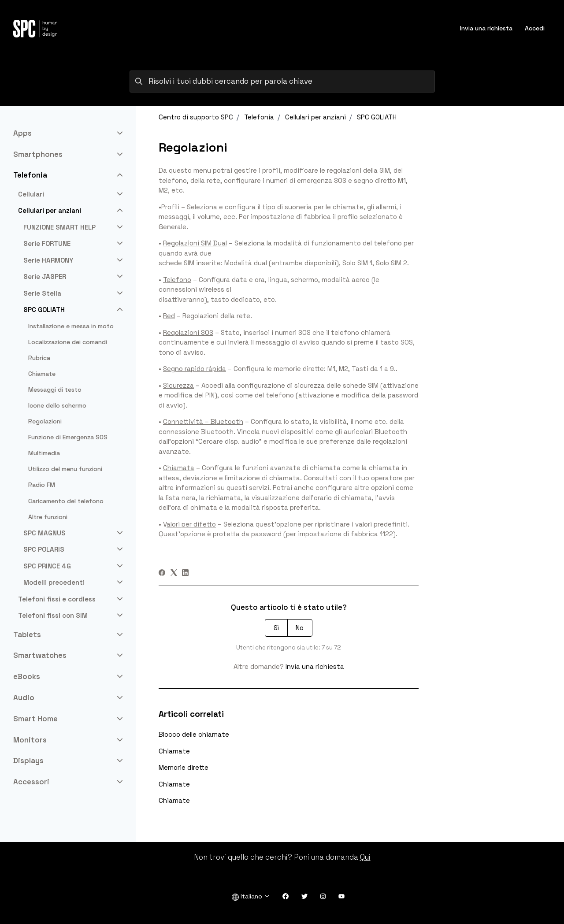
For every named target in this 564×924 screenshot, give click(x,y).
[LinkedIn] (185, 573)
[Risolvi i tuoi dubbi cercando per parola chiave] (282, 82)
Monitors (30, 740)
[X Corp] (174, 573)
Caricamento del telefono (66, 501)
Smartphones (38, 154)
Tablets (27, 634)
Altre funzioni (47, 517)
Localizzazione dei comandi (67, 342)
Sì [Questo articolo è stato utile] (276, 627)
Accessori (31, 782)
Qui (365, 857)
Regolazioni (45, 421)
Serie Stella (42, 293)
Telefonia (259, 117)
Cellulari (31, 194)
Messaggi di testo (55, 389)
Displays (28, 760)
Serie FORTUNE (46, 243)
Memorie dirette (183, 767)
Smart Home (35, 719)
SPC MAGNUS (44, 533)
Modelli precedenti (54, 582)
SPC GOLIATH (377, 117)
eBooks (26, 676)
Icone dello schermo (57, 405)
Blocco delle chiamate (194, 734)
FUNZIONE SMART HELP (59, 227)
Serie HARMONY (48, 260)
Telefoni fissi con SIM (53, 615)
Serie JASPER (44, 276)
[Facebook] (162, 573)
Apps (22, 133)
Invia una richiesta (486, 28)
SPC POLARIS (43, 549)
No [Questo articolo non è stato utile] (300, 627)
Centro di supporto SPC (196, 117)
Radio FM (41, 485)
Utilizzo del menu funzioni (65, 469)
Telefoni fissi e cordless (57, 599)
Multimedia (44, 453)
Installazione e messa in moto (71, 326)
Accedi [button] (535, 28)
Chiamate (174, 751)
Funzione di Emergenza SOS (68, 437)
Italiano (251, 896)
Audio (23, 697)
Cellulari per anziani (315, 117)
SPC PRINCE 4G (47, 566)
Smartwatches (40, 655)
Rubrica (39, 358)
